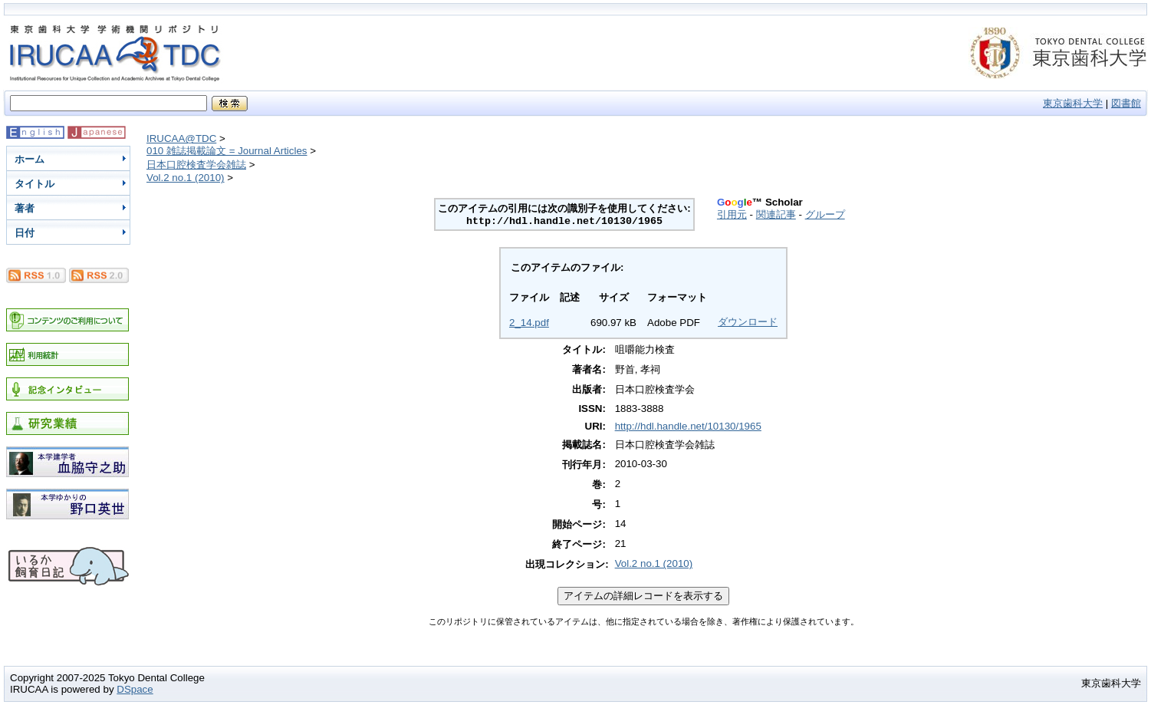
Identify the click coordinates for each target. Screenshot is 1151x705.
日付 (25, 233)
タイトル (34, 183)
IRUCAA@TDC (181, 138)
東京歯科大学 (1073, 103)
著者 (25, 208)
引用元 (732, 214)
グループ (825, 214)
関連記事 (776, 214)
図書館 (1126, 103)
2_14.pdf (529, 322)
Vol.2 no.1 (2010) (185, 177)
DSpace (135, 689)
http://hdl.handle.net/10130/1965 (688, 426)
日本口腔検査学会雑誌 (196, 164)
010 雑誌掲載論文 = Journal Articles (226, 150)
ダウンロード (748, 322)
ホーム (29, 159)
